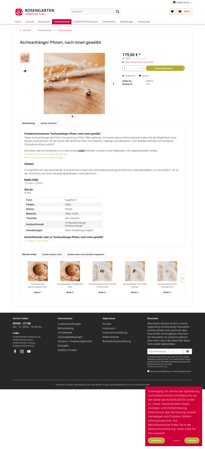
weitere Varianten (49, 123)
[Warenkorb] (184, 11)
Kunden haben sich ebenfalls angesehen (85, 254)
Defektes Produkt (67, 350)
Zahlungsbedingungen (70, 336)
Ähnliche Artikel (29, 254)
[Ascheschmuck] (61, 21)
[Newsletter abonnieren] (187, 351)
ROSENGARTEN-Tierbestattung (26, 337)
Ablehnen (176, 441)
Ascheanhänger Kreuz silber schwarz (135, 285)
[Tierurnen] (29, 21)
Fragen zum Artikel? (36, 240)
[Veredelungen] (126, 21)
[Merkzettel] (172, 11)
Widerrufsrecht (110, 336)
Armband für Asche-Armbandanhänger (46, 154)
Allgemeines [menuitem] (181, 2)
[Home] (18, 21)
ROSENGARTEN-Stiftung (23, 346)
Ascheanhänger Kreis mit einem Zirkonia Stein (102, 285)
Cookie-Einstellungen (69, 323)
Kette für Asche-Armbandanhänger (43, 157)
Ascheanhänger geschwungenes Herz (37, 285)
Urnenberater (65, 332)
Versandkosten (96, 385)
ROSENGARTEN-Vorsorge (24, 343)
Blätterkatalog (65, 328)
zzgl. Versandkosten (138, 59)
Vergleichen (128, 76)
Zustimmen (192, 440)
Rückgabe (63, 345)
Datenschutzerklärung (114, 332)
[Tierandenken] (109, 21)
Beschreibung (28, 123)
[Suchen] (118, 11)
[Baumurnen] (44, 21)
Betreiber (180, 357)
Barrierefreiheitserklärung (116, 341)
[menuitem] (95, 11)
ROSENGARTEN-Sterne (23, 340)
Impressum (108, 328)
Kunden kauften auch (52, 254)
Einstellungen (156, 440)
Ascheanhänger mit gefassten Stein (70, 285)
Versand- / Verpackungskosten (75, 341)
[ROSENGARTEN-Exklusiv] (85, 21)
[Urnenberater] (143, 21)
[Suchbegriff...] (95, 11)
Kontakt (106, 323)
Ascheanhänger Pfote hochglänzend (167, 285)
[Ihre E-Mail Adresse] (165, 351)
